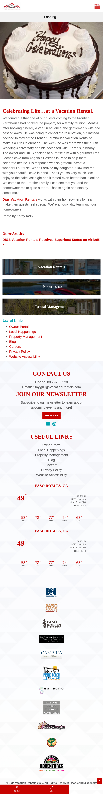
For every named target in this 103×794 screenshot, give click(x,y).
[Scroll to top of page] (99, 781)
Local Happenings (22, 332)
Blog (12, 341)
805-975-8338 (57, 382)
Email (17, 789)
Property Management (25, 336)
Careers (15, 346)
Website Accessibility (24, 356)
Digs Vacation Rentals (19, 199)
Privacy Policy (19, 351)
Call (51, 789)
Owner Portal (19, 327)
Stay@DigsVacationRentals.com (57, 387)
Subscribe (51, 415)
